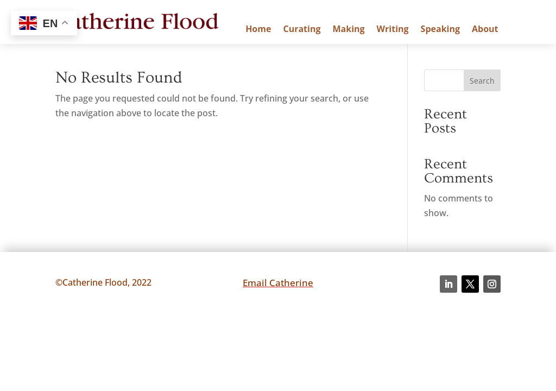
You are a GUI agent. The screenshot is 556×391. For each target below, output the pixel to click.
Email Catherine (278, 282)
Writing (393, 30)
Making (348, 30)
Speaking (440, 30)
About (485, 30)
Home (258, 30)
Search (482, 80)
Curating (301, 30)
